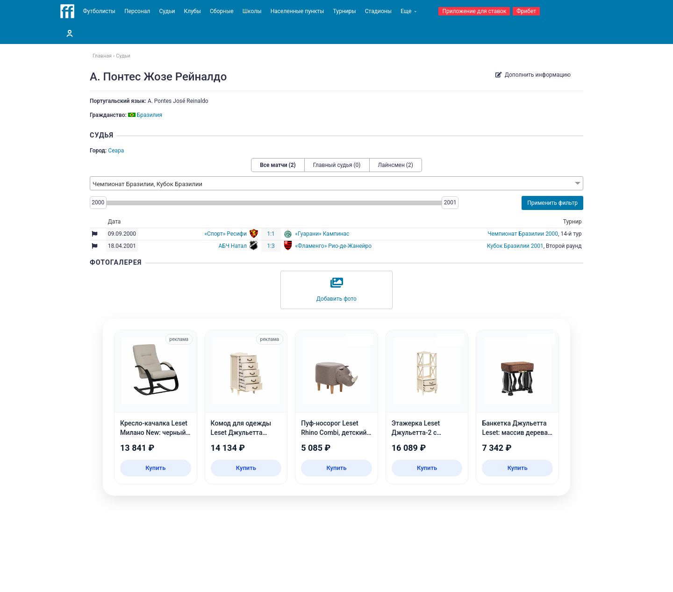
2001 (450, 202)
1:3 (270, 246)
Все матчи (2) (278, 165)
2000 (98, 202)
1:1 (270, 234)
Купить (155, 467)
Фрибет (526, 11)
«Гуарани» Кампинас (322, 234)
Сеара (116, 150)
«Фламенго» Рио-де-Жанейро (333, 246)
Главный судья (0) (337, 165)
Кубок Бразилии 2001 (515, 246)
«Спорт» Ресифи (225, 234)
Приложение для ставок (474, 11)
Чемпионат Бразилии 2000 (522, 234)
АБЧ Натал (232, 246)
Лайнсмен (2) (395, 165)
